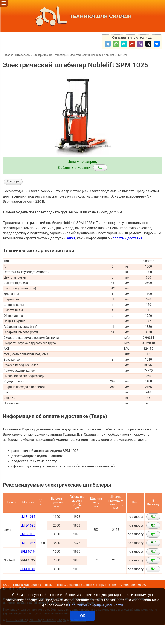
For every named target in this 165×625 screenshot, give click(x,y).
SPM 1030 (27, 569)
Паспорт (13, 181)
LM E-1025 (27, 525)
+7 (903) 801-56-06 (132, 585)
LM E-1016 (27, 517)
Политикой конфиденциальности (96, 605)
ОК (82, 616)
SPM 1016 (27, 551)
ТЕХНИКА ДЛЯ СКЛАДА (82, 16)
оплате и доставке (127, 238)
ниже (71, 238)
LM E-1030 (27, 534)
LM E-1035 (27, 543)
